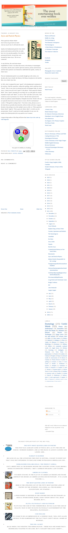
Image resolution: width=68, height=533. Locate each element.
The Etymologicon (50, 40)
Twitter (47, 62)
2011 (48, 211)
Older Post (39, 209)
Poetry (61, 326)
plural (63, 359)
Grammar (47, 359)
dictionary (56, 344)
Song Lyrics (60, 334)
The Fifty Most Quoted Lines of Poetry (40, 445)
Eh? (49, 285)
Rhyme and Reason (50, 35)
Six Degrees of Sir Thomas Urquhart (54, 121)
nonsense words (50, 373)
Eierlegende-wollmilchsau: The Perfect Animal (36, 464)
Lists (51, 371)
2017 (48, 195)
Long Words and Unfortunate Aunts (57, 280)
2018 (48, 193)
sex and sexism (50, 336)
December (51, 213)
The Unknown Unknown (51, 51)
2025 (48, 177)
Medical (50, 340)
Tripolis (50, 244)
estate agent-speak (54, 377)
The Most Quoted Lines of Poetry (40, 483)
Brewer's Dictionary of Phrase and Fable (55, 133)
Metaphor (54, 365)
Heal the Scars (52, 247)
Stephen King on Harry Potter (56, 228)
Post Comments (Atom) (14, 212)
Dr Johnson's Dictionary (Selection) (54, 114)
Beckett (49, 369)
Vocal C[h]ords (52, 226)
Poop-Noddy (40, 493)
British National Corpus (51, 111)
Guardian (47, 164)
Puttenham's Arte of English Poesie (54, 116)
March (50, 304)
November (51, 216)
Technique (48, 334)
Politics (65, 338)
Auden (46, 342)
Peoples (53, 356)
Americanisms (54, 358)
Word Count (48, 125)
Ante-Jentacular (52, 287)
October (51, 218)
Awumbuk (51, 236)
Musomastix (51, 254)
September (51, 221)
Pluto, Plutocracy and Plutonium (40, 503)
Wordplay (64, 371)
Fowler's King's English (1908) (53, 162)
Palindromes (57, 375)
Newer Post (4, 209)
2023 (48, 182)
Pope (59, 356)
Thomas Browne (56, 359)
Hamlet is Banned (36, 456)
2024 (48, 180)
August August (52, 290)
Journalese (60, 328)
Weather (54, 363)
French (56, 354)
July (50, 293)
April (50, 301)
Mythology (48, 344)
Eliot (63, 340)
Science (20, 153)
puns (66, 367)
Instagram (47, 60)
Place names (57, 338)
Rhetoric (54, 342)
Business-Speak (57, 369)
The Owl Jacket (36, 524)
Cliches (46, 367)
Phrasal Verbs (57, 371)
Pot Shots (50, 239)
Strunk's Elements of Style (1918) (54, 166)
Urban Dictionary (49, 151)
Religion (57, 340)
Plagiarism (51, 379)
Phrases (47, 332)
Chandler (59, 373)
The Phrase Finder (49, 123)
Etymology (49, 324)
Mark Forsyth (48, 89)
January (51, 309)
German (65, 373)
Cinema (47, 356)
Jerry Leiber (51, 241)
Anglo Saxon (55, 348)
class (66, 379)
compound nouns (50, 381)
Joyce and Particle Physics (55, 256)
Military (65, 344)
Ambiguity (61, 350)
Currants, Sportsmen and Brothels (57, 231)
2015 (48, 200)
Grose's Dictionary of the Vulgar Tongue (55, 140)
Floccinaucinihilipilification (55, 277)
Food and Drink (50, 330)
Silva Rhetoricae (49, 118)
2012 (48, 208)
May (50, 298)
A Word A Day (49, 109)
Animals (61, 330)
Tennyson (47, 352)
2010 (48, 312)
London (62, 354)
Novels (59, 332)
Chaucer (62, 342)
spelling (47, 361)
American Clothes (40, 472)
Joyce (15, 153)
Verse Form (59, 352)
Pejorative (53, 367)
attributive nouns (59, 379)
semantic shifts (63, 336)
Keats (60, 361)
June (50, 296)
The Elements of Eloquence (52, 42)
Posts (48, 411)
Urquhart (60, 367)
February (51, 306)
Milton (50, 346)
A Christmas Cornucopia (51, 49)
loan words (57, 381)
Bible (49, 338)
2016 (48, 198)
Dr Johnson (62, 358)
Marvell (49, 375)
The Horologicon (49, 45)
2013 (48, 206)
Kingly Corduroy (52, 282)
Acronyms (53, 361)
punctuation (48, 354)
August (51, 224)
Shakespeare (49, 328)
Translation (62, 365)
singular (63, 377)
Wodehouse (62, 363)
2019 (48, 190)
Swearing (50, 350)
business (47, 365)
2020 (48, 188)
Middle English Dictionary (52, 143)
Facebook (47, 58)
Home (21, 209)
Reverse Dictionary (50, 145)
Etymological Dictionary (51, 138)
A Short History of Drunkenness (53, 47)
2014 (48, 203)
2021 (48, 185)
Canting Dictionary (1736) (52, 136)
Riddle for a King (49, 38)
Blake (46, 379)
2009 (48, 315)
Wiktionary (48, 154)
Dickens (65, 348)
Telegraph (47, 169)
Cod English (40, 514)
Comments (49, 414)
